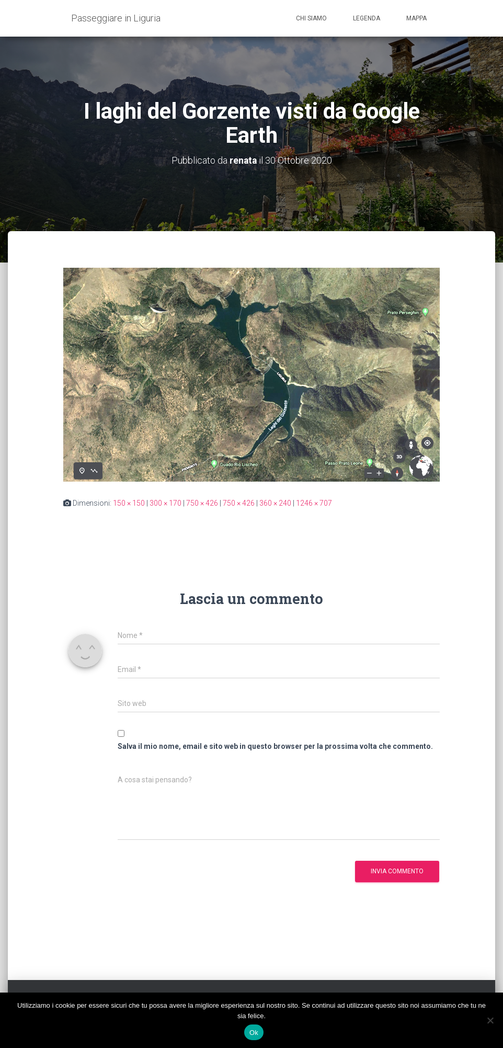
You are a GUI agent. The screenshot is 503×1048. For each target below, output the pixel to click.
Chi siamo (311, 18)
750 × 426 (202, 502)
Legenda (366, 18)
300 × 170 (165, 502)
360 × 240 (275, 502)
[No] (490, 1020)
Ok (253, 1032)
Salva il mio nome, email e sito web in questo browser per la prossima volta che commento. (275, 746)
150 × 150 (129, 502)
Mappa (416, 18)
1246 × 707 (314, 502)
